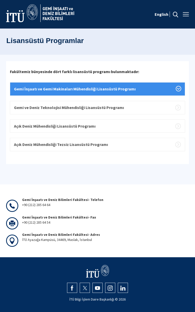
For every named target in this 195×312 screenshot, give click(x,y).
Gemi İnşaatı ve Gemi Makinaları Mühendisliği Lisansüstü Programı (75, 88)
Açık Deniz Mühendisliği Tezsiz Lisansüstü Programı (61, 144)
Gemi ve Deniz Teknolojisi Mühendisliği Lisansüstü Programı (69, 107)
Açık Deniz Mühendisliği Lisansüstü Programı (54, 126)
